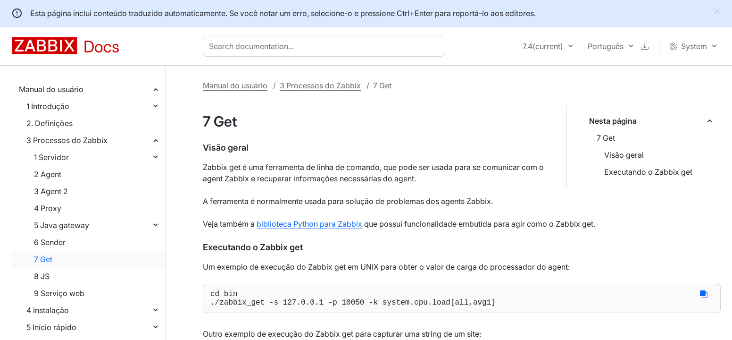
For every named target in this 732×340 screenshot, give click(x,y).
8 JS (42, 276)
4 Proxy (47, 208)
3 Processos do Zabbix (67, 140)
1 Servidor (51, 157)
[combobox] (325, 46)
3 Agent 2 (51, 191)
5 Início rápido (51, 327)
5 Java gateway (61, 225)
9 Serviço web (59, 293)
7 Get (43, 259)
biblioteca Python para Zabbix (309, 224)
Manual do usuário (51, 89)
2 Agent (47, 174)
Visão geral (624, 155)
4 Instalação (47, 310)
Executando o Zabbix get (648, 172)
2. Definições (49, 123)
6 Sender (50, 242)
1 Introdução (47, 106)
